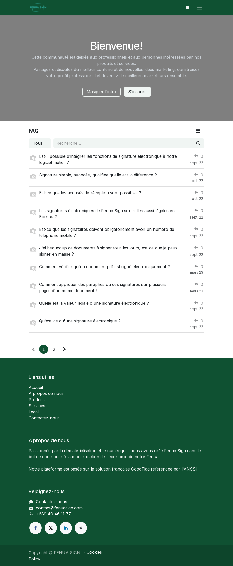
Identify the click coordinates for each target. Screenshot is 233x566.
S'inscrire (137, 91)
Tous (38, 143)
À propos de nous (46, 393)
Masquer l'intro (101, 91)
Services (37, 405)
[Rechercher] (198, 143)
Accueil (36, 387)
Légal (34, 411)
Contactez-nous (44, 417)
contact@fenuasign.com (59, 507)
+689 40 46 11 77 (53, 513)
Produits (37, 399)
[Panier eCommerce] (187, 7)
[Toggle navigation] (199, 7)
